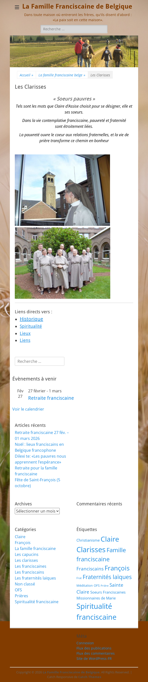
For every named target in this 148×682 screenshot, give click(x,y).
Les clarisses (26, 560)
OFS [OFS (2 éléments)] (97, 585)
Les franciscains (29, 572)
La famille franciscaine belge (61, 75)
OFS (18, 590)
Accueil (26, 75)
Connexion (85, 643)
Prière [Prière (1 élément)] (105, 585)
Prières (21, 596)
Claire (20, 536)
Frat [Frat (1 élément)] (79, 578)
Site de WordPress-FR (94, 658)
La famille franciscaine (35, 548)
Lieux (25, 333)
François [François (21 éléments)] (117, 568)
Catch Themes (89, 677)
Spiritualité (31, 326)
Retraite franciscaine (51, 398)
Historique (31, 319)
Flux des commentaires (95, 653)
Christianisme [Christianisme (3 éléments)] (88, 540)
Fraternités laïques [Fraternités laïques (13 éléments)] (107, 577)
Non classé (25, 584)
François (23, 542)
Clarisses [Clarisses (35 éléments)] (91, 549)
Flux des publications (93, 648)
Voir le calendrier (28, 409)
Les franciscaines (30, 566)
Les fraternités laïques (35, 578)
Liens (25, 340)
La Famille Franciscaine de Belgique (77, 6)
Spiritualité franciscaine (36, 601)
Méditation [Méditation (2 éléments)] (84, 585)
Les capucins (26, 554)
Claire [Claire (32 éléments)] (110, 539)
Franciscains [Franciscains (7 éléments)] (90, 568)
